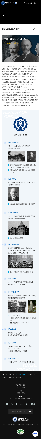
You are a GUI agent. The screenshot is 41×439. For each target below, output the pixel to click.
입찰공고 (11, 375)
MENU (38, 3)
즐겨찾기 (37, 29)
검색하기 (35, 3)
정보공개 (4, 377)
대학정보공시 (31, 375)
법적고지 (11, 377)
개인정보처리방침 (20, 375)
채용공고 (4, 375)
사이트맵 (18, 377)
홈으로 (3, 15)
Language (16, 3)
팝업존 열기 (31, 3)
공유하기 (33, 29)
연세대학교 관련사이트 (18, 411)
